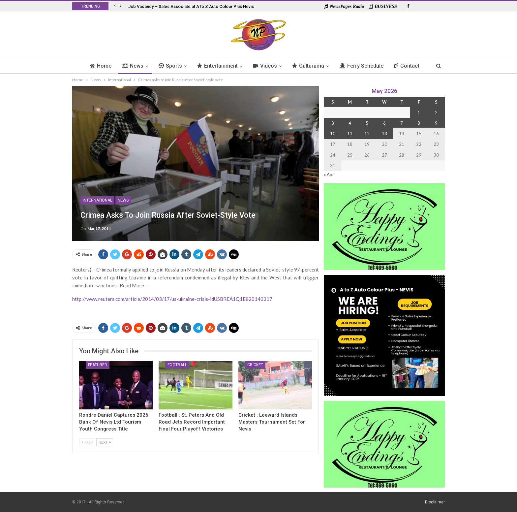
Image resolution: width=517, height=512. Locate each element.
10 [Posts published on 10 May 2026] (332, 133)
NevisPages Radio (344, 6)
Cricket (255, 365)
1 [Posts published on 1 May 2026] (418, 112)
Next (105, 442)
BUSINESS (383, 6)
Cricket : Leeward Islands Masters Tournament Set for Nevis (271, 422)
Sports (168, 66)
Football (177, 365)
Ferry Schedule (364, 66)
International (97, 200)
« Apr (329, 174)
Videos (265, 66)
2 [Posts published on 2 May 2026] (436, 112)
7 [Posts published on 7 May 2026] (401, 123)
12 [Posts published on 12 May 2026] (367, 133)
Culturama (309, 66)
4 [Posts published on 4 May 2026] (350, 123)
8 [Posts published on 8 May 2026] (418, 123)
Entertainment (217, 66)
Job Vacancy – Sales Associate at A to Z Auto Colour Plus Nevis (191, 6)
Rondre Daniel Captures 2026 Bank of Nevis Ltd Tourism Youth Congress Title (113, 422)
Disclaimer (435, 501)
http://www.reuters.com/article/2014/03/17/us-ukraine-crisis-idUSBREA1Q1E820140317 (172, 299)
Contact (410, 66)
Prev (87, 442)
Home (97, 66)
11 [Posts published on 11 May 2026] (349, 133)
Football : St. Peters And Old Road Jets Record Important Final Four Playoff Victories (192, 422)
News (130, 66)
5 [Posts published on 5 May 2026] (367, 123)
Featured (97, 365)
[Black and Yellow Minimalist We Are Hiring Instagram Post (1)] (384, 334)
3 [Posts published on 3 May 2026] (332, 123)
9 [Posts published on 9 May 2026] (436, 123)
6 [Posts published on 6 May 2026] (384, 123)
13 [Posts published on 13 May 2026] (384, 133)
